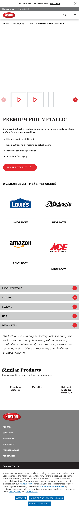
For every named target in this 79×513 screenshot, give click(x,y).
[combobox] (41, 15)
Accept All (21, 497)
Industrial (23, 9)
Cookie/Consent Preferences (51, 486)
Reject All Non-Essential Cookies (46, 497)
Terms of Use (31, 491)
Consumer (8, 9)
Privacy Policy (25, 483)
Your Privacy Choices (39, 503)
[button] (75, 15)
